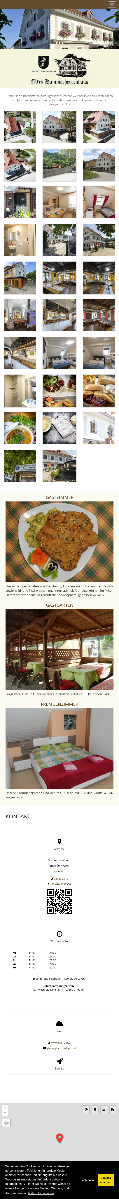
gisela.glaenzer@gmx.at (61, 1044)
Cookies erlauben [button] (105, 1180)
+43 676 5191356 (60, 884)
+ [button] (5, 1098)
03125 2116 (61, 878)
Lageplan (59, 871)
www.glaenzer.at (61, 1038)
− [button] (5, 1104)
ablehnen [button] (88, 1180)
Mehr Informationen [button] (41, 1193)
